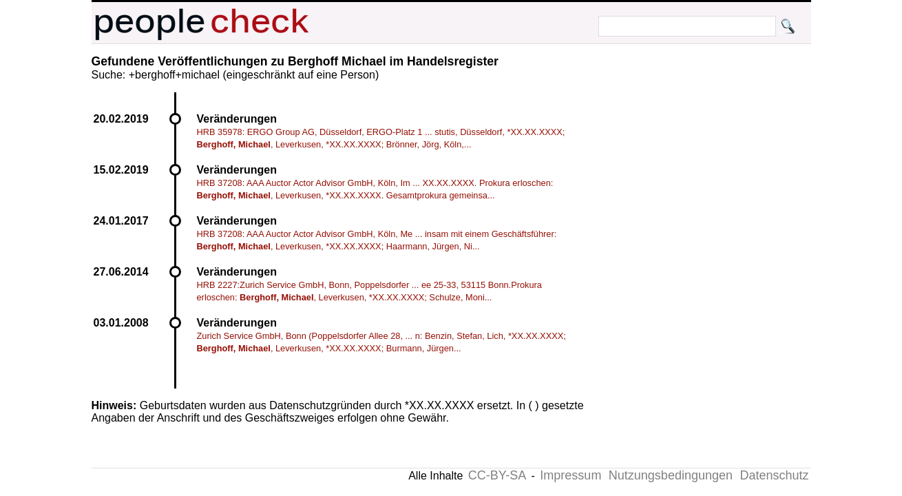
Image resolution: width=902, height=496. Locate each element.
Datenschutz (774, 475)
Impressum (570, 475)
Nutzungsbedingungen (671, 475)
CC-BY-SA (497, 475)
